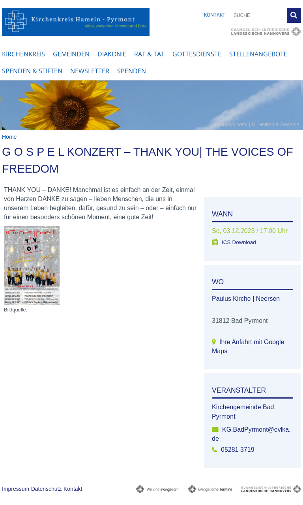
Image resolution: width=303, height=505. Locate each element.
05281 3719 (237, 449)
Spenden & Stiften (32, 71)
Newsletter (89, 71)
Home (9, 137)
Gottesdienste (196, 54)
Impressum (15, 489)
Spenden (131, 71)
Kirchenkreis (23, 54)
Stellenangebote (258, 54)
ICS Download (239, 242)
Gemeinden (71, 54)
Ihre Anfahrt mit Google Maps (248, 346)
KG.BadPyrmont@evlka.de (251, 434)
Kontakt (214, 14)
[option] (151, 105)
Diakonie (111, 54)
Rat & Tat (149, 54)
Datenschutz (46, 489)
